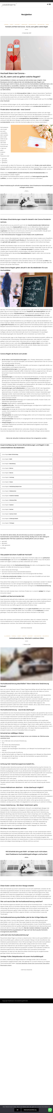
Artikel (41, 590)
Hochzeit (17, 24)
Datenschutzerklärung (30, 1110)
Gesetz (24, 635)
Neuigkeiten (41, 24)
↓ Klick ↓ (26, 190)
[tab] (26, 454)
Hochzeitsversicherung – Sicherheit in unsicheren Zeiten (26, 637)
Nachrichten (32, 24)
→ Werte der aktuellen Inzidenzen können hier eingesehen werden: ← (26, 437)
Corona (6, 24)
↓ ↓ (26, 856)
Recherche (46, 635)
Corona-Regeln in (7, 458)
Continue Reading (26, 627)
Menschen (24, 24)
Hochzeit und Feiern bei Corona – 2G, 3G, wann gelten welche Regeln (26, 27)
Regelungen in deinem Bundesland (29, 336)
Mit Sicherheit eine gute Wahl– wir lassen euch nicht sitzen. (26, 851)
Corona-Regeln (10, 453)
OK (17, 1110)
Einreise (24, 534)
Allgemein (7, 635)
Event (11, 24)
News (47, 24)
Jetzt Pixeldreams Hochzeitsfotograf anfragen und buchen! (26, 853)
